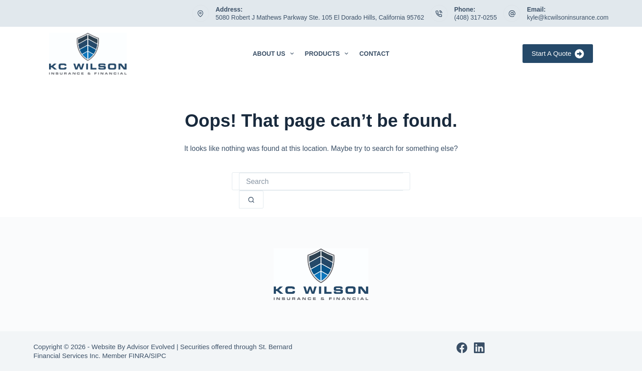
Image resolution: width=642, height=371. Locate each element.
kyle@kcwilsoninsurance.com (568, 17)
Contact (374, 53)
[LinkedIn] (479, 347)
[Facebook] (462, 347)
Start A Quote (557, 53)
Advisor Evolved (151, 346)
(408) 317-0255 (475, 17)
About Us (275, 53)
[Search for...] (321, 182)
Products (328, 53)
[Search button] (251, 199)
